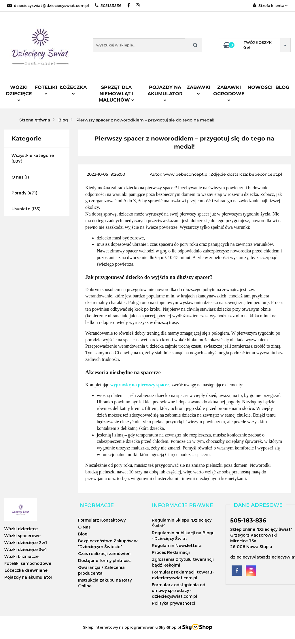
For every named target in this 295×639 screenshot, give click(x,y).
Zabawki (198, 90)
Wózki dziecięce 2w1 (25, 542)
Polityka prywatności (173, 603)
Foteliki (46, 90)
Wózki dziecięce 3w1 (25, 549)
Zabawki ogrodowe (229, 93)
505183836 (108, 5)
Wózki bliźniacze (21, 556)
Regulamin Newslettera (177, 545)
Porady (19, 192)
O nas (17, 177)
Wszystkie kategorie (33, 155)
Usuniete (21, 208)
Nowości (260, 87)
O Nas (84, 526)
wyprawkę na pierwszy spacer (139, 384)
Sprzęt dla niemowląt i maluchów (116, 94)
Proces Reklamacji (171, 552)
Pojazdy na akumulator (165, 93)
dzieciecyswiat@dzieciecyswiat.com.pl (48, 5)
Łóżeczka (73, 90)
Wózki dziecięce (19, 93)
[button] (96, 505)
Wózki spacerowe (22, 535)
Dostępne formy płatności (105, 560)
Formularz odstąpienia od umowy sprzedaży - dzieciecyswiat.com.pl (178, 590)
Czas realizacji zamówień (104, 553)
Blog (282, 87)
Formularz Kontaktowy (102, 520)
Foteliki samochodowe (27, 563)
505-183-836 (248, 520)
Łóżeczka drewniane (26, 570)
